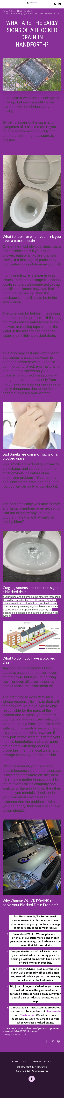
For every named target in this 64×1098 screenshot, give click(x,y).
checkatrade (53, 1011)
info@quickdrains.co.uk (14, 1034)
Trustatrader (27, 1015)
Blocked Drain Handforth (22, 11)
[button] (4, 4)
